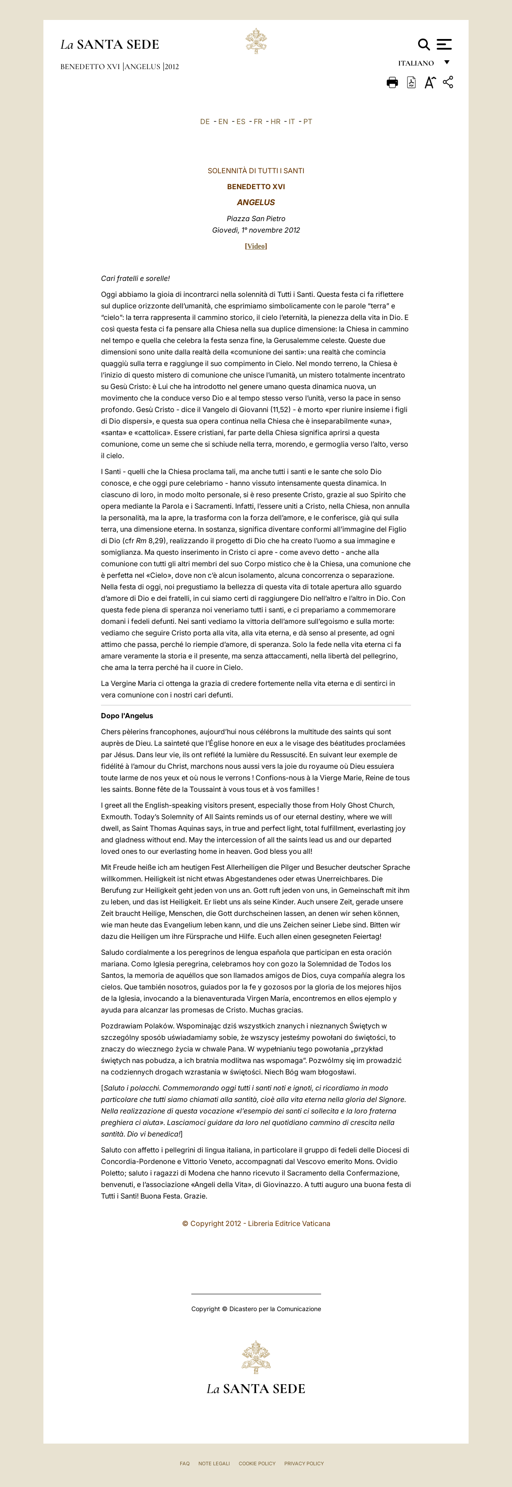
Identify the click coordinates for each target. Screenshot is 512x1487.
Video (255, 246)
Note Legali (214, 1463)
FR (258, 121)
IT (292, 121)
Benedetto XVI (91, 66)
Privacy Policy (304, 1463)
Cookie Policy (257, 1463)
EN (223, 121)
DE (205, 121)
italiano (417, 65)
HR (275, 121)
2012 (172, 66)
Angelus (143, 66)
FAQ (185, 1463)
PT (307, 121)
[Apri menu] (443, 44)
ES (241, 121)
